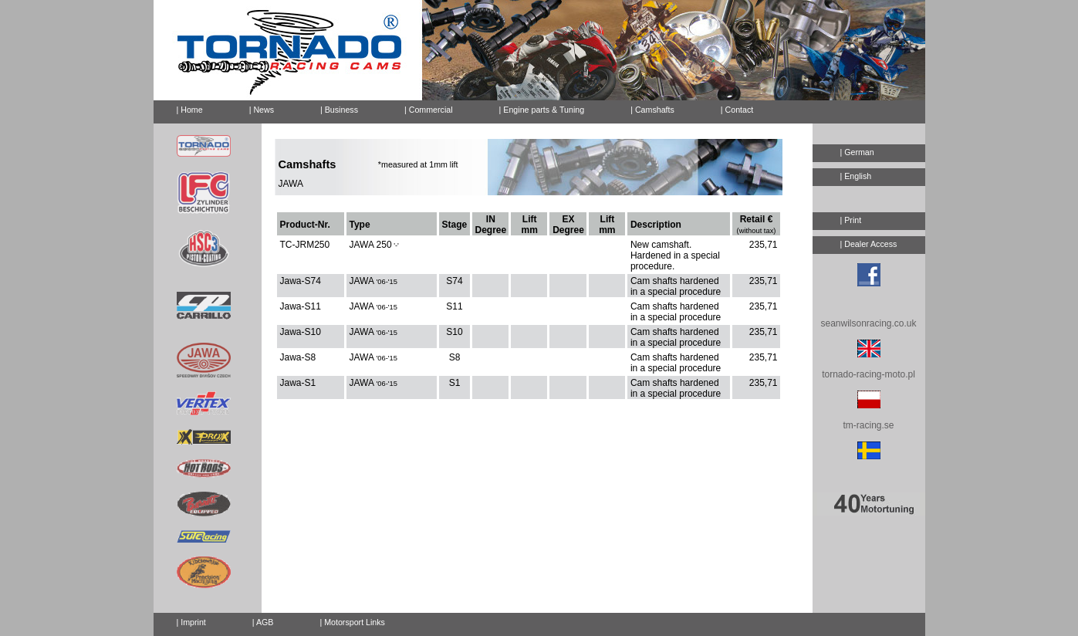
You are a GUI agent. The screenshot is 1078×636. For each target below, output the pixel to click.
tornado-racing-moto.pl (868, 374)
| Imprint (191, 622)
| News (261, 109)
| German (857, 152)
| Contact (730, 107)
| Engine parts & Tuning (542, 109)
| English (856, 176)
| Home (190, 109)
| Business (339, 109)
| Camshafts (652, 109)
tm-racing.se (868, 425)
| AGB (263, 622)
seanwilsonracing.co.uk (868, 323)
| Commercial (428, 109)
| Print (851, 220)
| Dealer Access (868, 244)
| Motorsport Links (352, 622)
